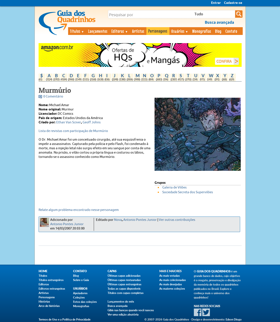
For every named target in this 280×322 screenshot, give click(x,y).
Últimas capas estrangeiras (124, 284)
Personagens (157, 30)
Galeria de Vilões (174, 187)
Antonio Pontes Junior (67, 224)
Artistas (138, 31)
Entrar (216, 3)
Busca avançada (118, 306)
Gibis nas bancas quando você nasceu (131, 310)
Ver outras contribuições (177, 220)
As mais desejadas (170, 284)
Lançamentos (98, 31)
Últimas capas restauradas (124, 280)
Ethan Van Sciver (68, 122)
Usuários (180, 31)
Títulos (77, 31)
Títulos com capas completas (126, 293)
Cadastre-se (233, 3)
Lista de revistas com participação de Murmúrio (73, 131)
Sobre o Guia (81, 280)
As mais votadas (169, 275)
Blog (218, 31)
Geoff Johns (92, 122)
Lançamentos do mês (121, 301)
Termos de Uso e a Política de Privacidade (65, 319)
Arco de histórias (49, 306)
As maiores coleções (172, 288)
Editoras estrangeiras (52, 288)
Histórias (44, 301)
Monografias (201, 31)
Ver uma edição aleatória (123, 314)
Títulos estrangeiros (51, 280)
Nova (118, 220)
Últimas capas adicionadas (124, 275)
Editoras (119, 31)
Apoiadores (80, 293)
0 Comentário (53, 96)
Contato (231, 31)
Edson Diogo (234, 319)
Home (43, 271)
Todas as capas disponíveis (124, 288)
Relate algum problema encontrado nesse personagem (79, 210)
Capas (112, 271)
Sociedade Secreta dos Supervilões (187, 192)
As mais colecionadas (172, 280)
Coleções (79, 297)
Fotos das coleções (85, 301)
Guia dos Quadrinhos (213, 271)
